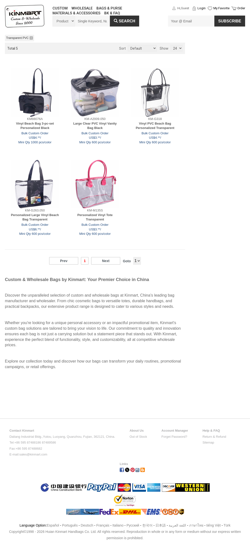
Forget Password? (174, 436)
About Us (137, 430)
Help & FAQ (211, 430)
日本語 (161, 525)
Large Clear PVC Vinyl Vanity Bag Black (95, 126)
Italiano (118, 525)
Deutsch (87, 525)
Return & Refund (214, 436)
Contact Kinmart (22, 430)
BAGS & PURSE (109, 8)
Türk (227, 525)
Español (53, 525)
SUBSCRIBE (229, 21)
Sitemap (208, 442)
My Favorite (221, 8)
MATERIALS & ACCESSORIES (76, 13)
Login (202, 8)
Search (124, 21)
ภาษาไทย (196, 525)
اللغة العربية (178, 525)
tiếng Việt (213, 525)
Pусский (132, 525)
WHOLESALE (82, 8)
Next (105, 261)
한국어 (147, 525)
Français (102, 525)
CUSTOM (60, 8)
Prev (63, 261)
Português (70, 525)
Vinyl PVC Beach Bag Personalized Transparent (155, 126)
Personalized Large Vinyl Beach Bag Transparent (35, 217)
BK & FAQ (112, 13)
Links (124, 464)
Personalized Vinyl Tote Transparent (95, 217)
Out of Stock (138, 436)
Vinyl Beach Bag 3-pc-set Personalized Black (35, 126)
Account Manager (174, 430)
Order (241, 8)
